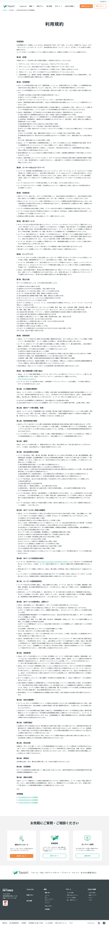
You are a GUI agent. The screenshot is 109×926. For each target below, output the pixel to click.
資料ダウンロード (86, 6)
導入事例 (49, 6)
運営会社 (4, 923)
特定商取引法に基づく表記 (36, 923)
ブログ (90, 900)
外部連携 (47, 909)
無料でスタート (100, 6)
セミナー (91, 897)
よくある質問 (70, 892)
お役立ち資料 (92, 892)
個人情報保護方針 (14, 923)
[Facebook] (104, 923)
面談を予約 (87, 856)
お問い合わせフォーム (72, 895)
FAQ (46, 897)
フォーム (47, 895)
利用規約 (23, 923)
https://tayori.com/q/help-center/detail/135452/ (52, 562)
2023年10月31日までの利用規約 (28, 800)
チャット (47, 903)
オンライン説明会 (71, 897)
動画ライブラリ (92, 895)
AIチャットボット (49, 899)
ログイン (103, 1)
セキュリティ (48, 906)
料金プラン (40, 6)
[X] (99, 923)
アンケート (47, 901)
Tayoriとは (23, 6)
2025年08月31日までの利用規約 (28, 797)
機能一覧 (47, 892)
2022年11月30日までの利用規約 (28, 803)
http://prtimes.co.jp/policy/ (27, 379)
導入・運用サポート (72, 900)
